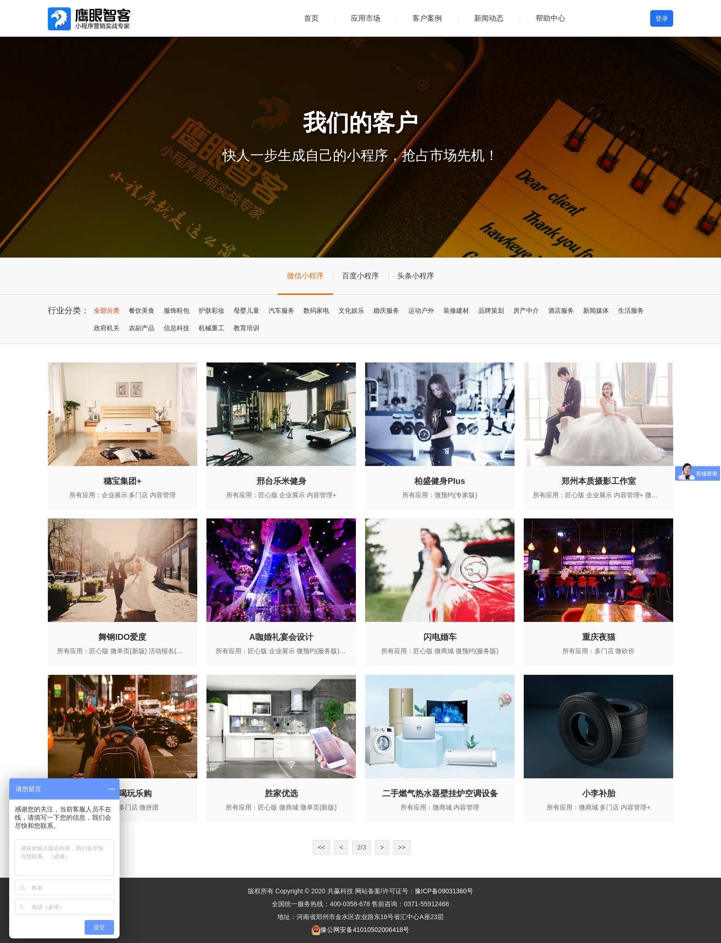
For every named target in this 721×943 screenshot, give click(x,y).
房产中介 (526, 310)
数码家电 (316, 310)
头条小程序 (415, 276)
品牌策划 (491, 310)
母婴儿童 (246, 310)
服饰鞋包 (176, 310)
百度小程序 (360, 276)
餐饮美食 (141, 310)
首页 (311, 18)
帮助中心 (550, 18)
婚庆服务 (386, 310)
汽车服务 (281, 310)
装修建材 (456, 310)
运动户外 (421, 310)
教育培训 (246, 328)
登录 (661, 18)
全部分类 (107, 310)
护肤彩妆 (211, 310)
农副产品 (141, 328)
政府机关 (107, 328)
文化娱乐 (351, 310)
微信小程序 (305, 276)
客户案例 (427, 18)
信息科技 (176, 328)
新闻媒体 (596, 310)
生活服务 (631, 310)
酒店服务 (561, 310)
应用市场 (365, 18)
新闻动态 (489, 18)
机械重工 (211, 328)
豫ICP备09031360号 (444, 891)
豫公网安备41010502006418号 (364, 929)
